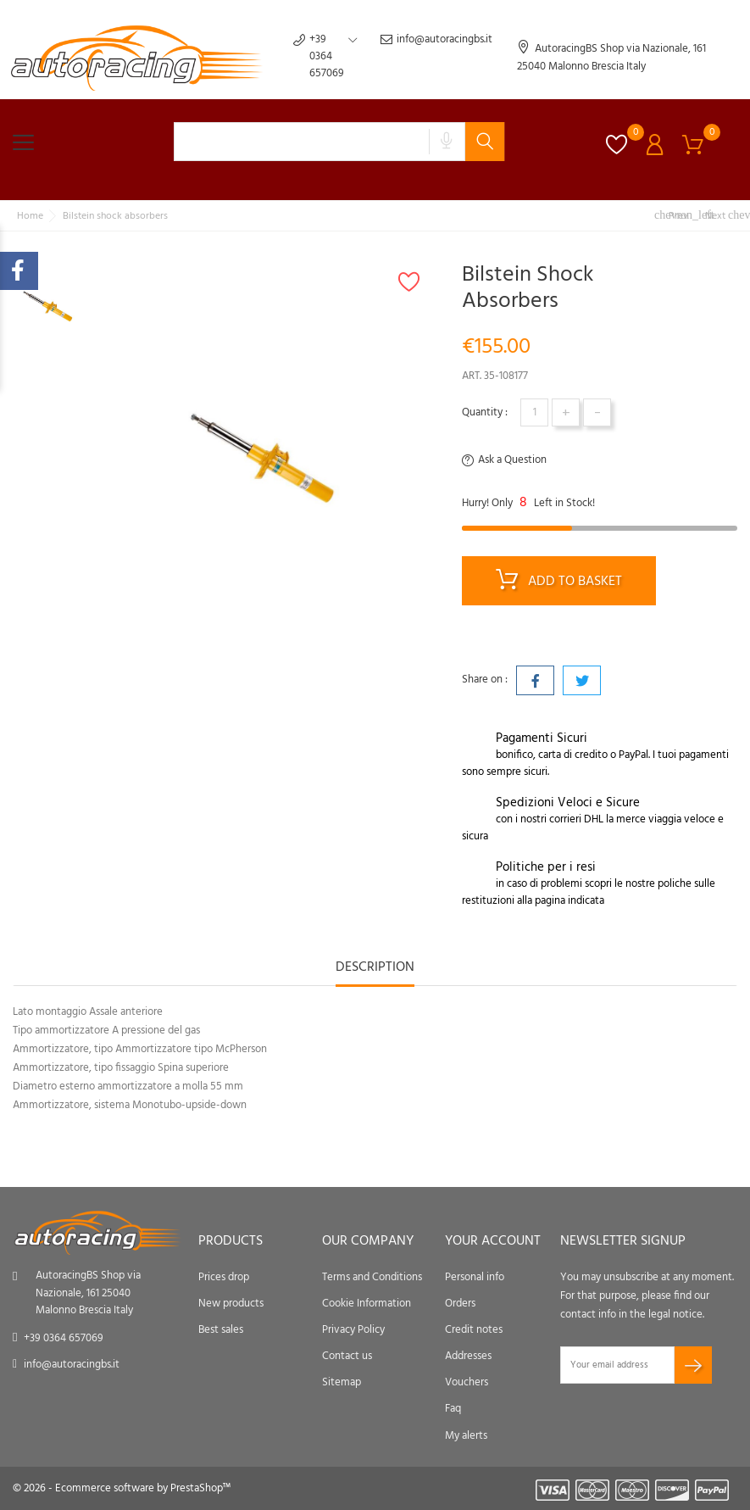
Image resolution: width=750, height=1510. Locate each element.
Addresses (468, 1356)
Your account (493, 1241)
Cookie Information (366, 1303)
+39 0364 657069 (63, 1338)
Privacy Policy (353, 1330)
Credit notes (474, 1330)
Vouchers (466, 1382)
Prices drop (223, 1277)
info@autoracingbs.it (436, 56)
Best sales (220, 1330)
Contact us (347, 1356)
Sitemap (341, 1382)
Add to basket (559, 582)
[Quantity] (534, 412)
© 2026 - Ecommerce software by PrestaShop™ (122, 1488)
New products (231, 1303)
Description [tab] (375, 968)
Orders (460, 1303)
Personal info (474, 1277)
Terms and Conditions (372, 1277)
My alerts (466, 1436)
